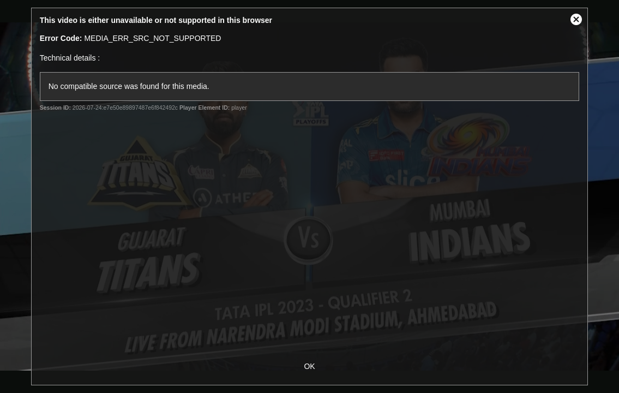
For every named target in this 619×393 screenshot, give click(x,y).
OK (309, 366)
